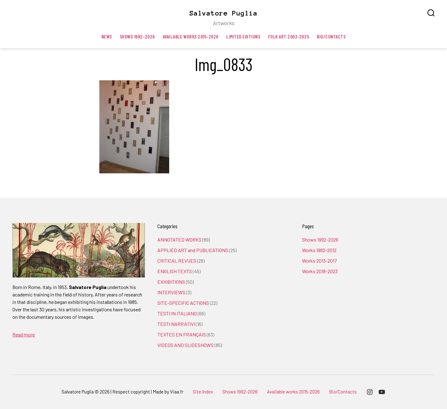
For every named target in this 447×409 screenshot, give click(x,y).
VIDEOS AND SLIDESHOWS (185, 345)
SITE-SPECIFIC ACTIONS (183, 303)
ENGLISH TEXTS (174, 271)
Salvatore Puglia (223, 13)
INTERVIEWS (171, 292)
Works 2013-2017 (319, 261)
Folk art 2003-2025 (288, 36)
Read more (23, 334)
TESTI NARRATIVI (176, 324)
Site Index (203, 391)
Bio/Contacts (331, 36)
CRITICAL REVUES (176, 261)
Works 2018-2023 (320, 271)
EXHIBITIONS (171, 282)
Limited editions (243, 36)
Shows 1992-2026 (137, 36)
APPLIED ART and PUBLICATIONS (192, 250)
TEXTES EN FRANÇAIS (181, 334)
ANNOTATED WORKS (179, 239)
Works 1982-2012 (319, 250)
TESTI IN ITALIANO (177, 313)
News (107, 36)
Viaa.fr (176, 391)
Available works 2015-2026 (191, 36)
